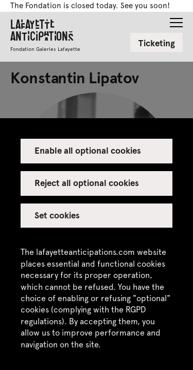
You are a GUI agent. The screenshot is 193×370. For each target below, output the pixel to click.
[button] (176, 19)
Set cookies (57, 215)
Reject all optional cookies (86, 182)
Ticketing (156, 42)
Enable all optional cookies (88, 150)
